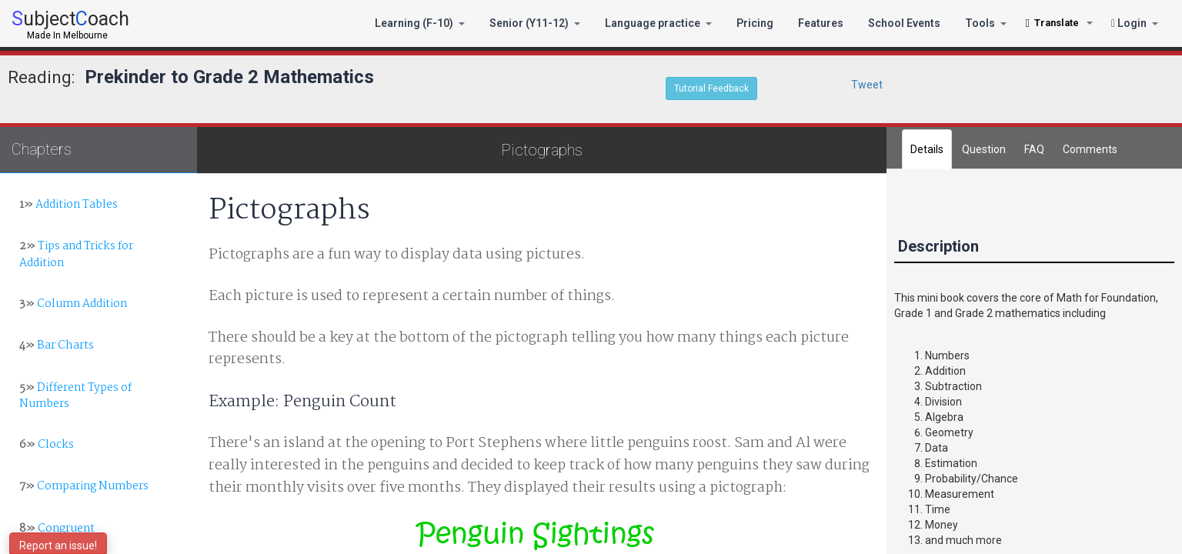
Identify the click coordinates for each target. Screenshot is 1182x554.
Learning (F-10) (420, 23)
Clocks (46, 445)
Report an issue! (58, 545)
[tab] (1090, 149)
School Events (904, 23)
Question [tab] (984, 149)
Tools (986, 23)
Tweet (867, 84)
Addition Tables (68, 204)
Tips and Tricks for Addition (76, 254)
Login (1134, 23)
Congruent (57, 528)
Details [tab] (926, 149)
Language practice (658, 23)
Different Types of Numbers (75, 396)
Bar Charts (56, 345)
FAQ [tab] (1034, 149)
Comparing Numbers (84, 486)
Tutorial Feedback (711, 88)
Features (820, 23)
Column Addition (73, 304)
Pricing (754, 23)
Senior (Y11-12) (534, 23)
